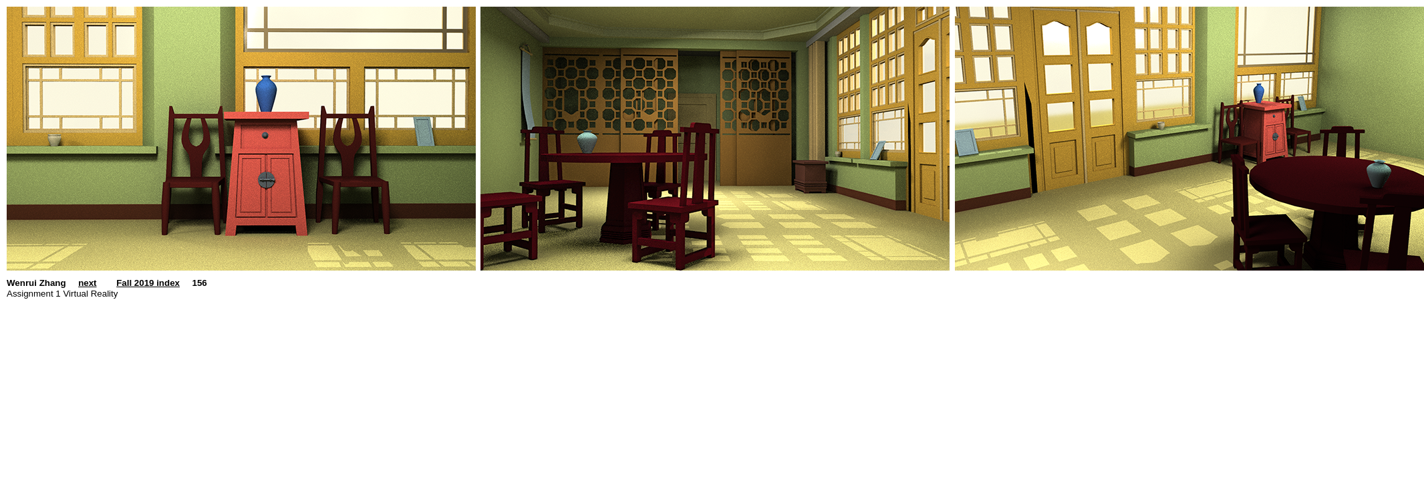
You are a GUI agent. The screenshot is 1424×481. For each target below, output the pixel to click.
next (87, 283)
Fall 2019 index (148, 283)
